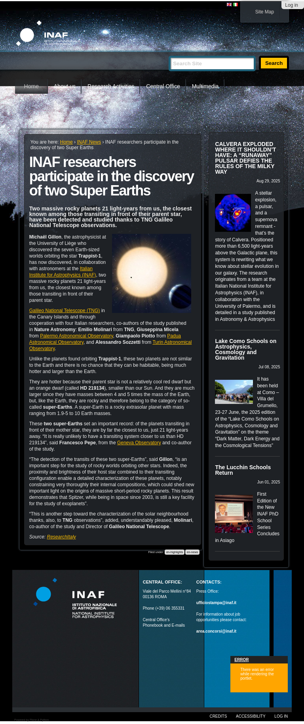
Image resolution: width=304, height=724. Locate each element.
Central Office (163, 86)
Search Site (168, 52)
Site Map (264, 12)
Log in (291, 5)
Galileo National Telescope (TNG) (64, 310)
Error (241, 660)
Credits (218, 716)
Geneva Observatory (139, 442)
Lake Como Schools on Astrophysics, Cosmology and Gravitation (245, 349)
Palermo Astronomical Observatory (76, 336)
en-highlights (174, 552)
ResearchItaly (61, 537)
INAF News (89, 142)
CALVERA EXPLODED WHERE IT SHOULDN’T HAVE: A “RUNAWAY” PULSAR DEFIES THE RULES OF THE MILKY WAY (245, 158)
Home (31, 86)
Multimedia (205, 86)
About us (65, 86)
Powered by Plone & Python (31, 719)
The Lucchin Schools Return (243, 470)
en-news (192, 552)
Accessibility (250, 716)
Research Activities (110, 86)
